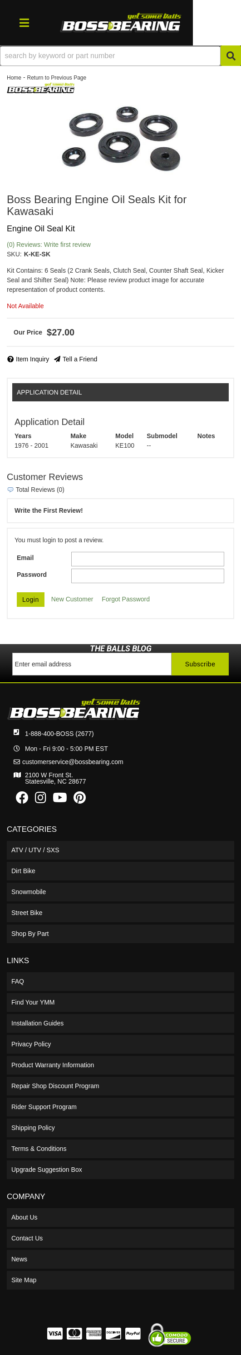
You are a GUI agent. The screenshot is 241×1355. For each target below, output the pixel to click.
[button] (120, 55)
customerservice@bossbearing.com (72, 762)
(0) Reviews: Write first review (49, 244)
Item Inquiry (32, 359)
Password (32, 574)
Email (25, 557)
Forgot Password (126, 599)
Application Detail (49, 392)
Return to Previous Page (56, 78)
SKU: (14, 254)
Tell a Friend (80, 359)
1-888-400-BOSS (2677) (59, 733)
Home (14, 78)
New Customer (72, 599)
